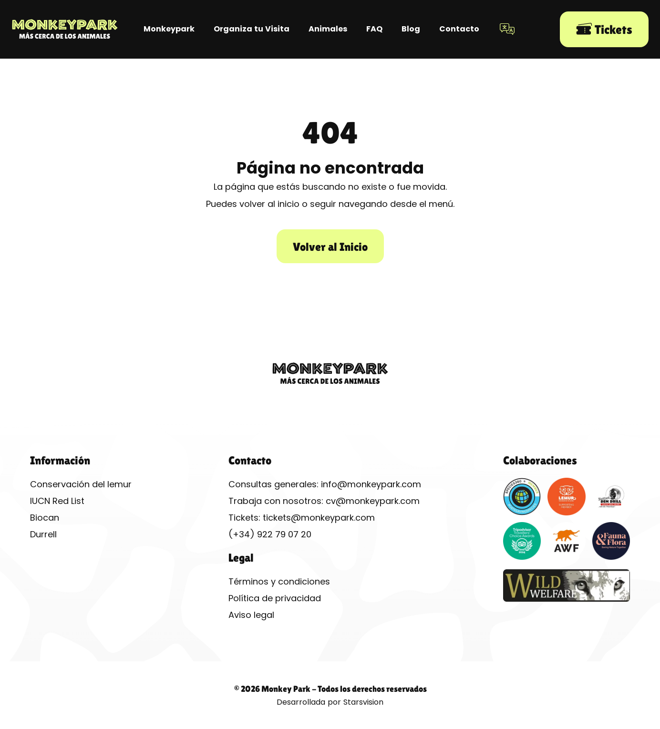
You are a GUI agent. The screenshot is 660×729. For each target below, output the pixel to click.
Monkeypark (169, 28)
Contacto (459, 28)
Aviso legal (251, 615)
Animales (328, 28)
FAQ (374, 28)
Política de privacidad (274, 598)
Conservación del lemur (81, 484)
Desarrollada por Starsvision (330, 702)
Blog (411, 28)
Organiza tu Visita (251, 28)
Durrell (43, 534)
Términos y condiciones (279, 581)
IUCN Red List (57, 501)
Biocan (44, 518)
